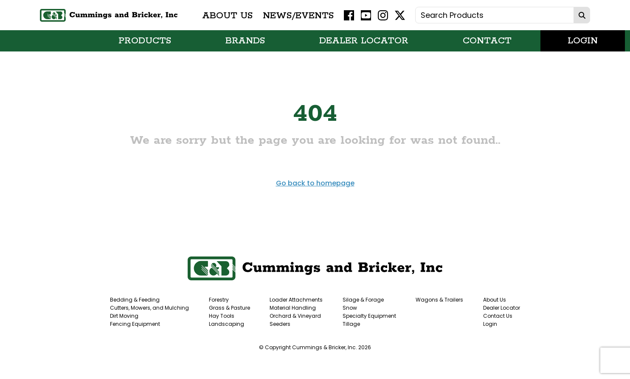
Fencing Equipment (135, 324)
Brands (245, 41)
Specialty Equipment (369, 315)
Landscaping (226, 324)
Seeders (280, 324)
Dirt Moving (124, 315)
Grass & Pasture (229, 307)
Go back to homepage (315, 183)
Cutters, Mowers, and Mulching (149, 307)
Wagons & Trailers (439, 299)
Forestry (219, 299)
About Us (227, 15)
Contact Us (497, 315)
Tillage (351, 324)
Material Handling (293, 307)
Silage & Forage (363, 299)
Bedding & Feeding (135, 299)
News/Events (298, 15)
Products (144, 41)
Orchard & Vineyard (295, 315)
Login (583, 41)
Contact (487, 41)
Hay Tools (221, 315)
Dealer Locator (363, 41)
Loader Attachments (296, 299)
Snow (350, 307)
